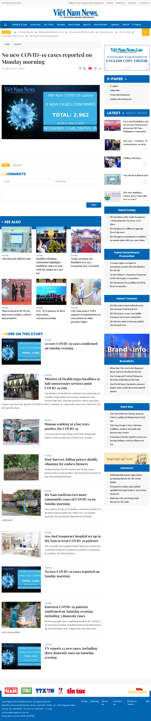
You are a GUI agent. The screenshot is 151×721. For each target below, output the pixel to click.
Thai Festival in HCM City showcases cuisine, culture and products (16, 314)
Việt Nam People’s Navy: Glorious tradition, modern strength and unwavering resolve (126, 456)
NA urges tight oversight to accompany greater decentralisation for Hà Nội (127, 267)
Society (61, 24)
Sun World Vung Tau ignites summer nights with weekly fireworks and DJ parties (127, 388)
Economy (35, 24)
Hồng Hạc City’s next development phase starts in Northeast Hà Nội (126, 370)
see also (12, 222)
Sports (87, 24)
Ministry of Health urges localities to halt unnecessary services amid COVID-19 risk (72, 383)
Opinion (115, 24)
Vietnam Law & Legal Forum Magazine (86, 3)
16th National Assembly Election (44, 36)
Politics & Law (19, 24)
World (125, 24)
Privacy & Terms (132, 703)
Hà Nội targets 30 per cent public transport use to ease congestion (125, 315)
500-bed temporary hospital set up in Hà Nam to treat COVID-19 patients (73, 538)
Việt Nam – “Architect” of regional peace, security (135, 142)
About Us (132, 3)
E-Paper (136, 24)
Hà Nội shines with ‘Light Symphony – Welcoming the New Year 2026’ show (127, 221)
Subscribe (115, 90)
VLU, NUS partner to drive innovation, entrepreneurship (50, 314)
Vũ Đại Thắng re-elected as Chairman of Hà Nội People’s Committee (128, 276)
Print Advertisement (120, 94)
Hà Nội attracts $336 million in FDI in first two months (128, 284)
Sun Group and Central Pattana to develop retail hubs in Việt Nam (126, 378)
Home (7, 44)
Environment (100, 24)
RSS (147, 701)
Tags (5, 165)
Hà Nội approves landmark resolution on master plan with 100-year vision (128, 238)
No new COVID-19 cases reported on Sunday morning (72, 573)
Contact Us (144, 3)
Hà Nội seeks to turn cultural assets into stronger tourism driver (126, 307)
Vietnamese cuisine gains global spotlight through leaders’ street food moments (128, 536)
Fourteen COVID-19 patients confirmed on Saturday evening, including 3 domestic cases (69, 611)
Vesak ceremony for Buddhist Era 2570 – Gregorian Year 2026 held (85, 262)
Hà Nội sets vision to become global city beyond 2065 (126, 323)
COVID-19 (17, 165)
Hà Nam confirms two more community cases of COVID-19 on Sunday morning (70, 499)
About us (105, 703)
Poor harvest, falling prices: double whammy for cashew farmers (71, 461)
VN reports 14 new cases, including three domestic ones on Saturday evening (71, 653)
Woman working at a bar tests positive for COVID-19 (67, 426)
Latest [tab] (113, 112)
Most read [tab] (136, 112)
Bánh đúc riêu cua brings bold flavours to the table (124, 545)
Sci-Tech (49, 24)
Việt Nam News (75, 13)
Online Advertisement (120, 99)
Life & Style (74, 24)
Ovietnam (120, 3)
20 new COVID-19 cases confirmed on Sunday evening (71, 345)
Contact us (117, 703)
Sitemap (94, 701)
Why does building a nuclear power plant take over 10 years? (135, 196)
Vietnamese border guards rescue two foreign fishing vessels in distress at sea (128, 467)
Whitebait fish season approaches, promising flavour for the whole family (126, 524)
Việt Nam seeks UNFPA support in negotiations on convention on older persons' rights (86, 316)
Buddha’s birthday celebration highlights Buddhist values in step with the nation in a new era (49, 266)
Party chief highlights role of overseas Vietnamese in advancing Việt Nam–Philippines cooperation (135, 126)
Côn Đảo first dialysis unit (16, 258)
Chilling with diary (132, 158)
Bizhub (110, 3)
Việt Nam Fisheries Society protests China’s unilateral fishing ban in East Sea (127, 444)
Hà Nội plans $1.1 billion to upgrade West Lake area (126, 230)
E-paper (115, 79)
